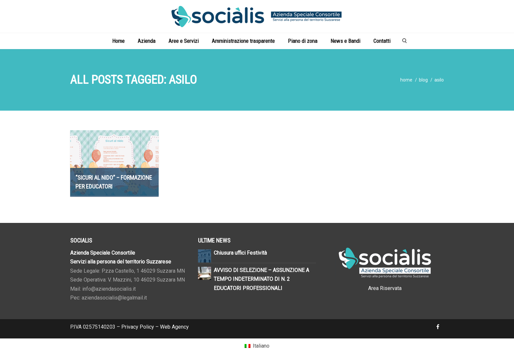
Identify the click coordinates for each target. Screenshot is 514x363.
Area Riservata (385, 288)
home (406, 79)
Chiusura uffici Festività (240, 253)
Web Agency (174, 327)
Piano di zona (302, 41)
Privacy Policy (137, 327)
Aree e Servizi (183, 41)
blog (423, 79)
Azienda (146, 41)
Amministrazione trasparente (243, 41)
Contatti (381, 41)
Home (118, 41)
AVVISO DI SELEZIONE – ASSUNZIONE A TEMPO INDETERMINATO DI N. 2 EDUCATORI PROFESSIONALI (261, 279)
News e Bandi (345, 41)
